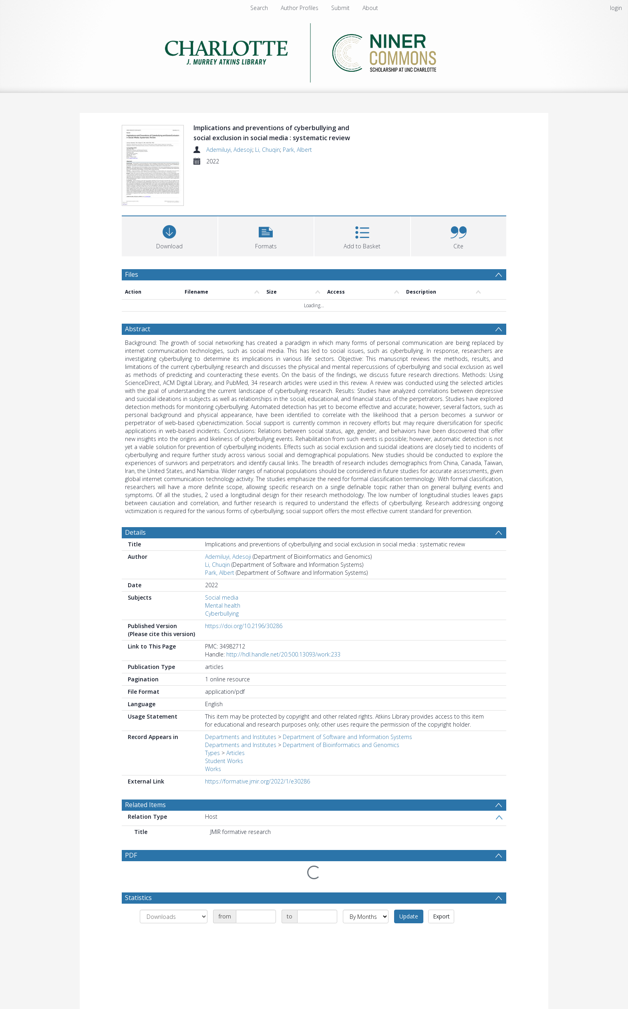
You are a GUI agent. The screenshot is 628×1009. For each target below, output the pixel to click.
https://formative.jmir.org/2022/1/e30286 (257, 781)
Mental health (222, 605)
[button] (266, 235)
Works (213, 769)
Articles (235, 753)
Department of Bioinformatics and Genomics (341, 745)
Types (212, 753)
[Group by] (173, 897)
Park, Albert (297, 149)
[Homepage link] (314, 53)
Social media (221, 597)
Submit (340, 8)
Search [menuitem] (259, 8)
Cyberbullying (222, 613)
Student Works (224, 761)
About (370, 8)
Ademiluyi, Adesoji (229, 149)
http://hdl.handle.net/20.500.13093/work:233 (283, 654)
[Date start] (256, 897)
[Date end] (317, 897)
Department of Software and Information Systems (347, 737)
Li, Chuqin (267, 149)
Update (408, 897)
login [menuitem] (616, 8)
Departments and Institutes (240, 737)
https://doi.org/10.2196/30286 (243, 626)
